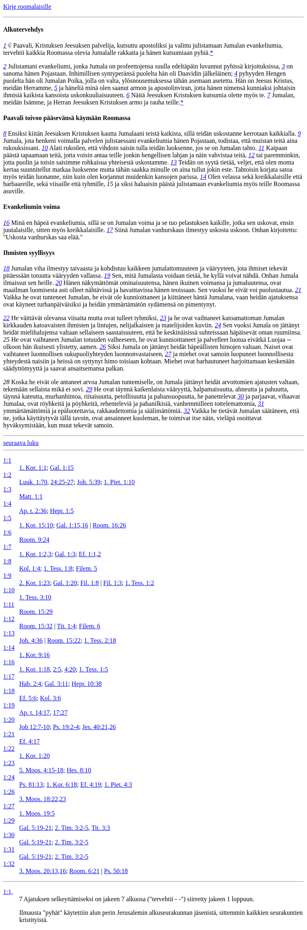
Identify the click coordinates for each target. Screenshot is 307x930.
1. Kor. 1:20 (34, 755)
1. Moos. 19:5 (37, 813)
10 (45, 147)
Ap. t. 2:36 (32, 510)
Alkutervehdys (23, 29)
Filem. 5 (86, 568)
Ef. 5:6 (28, 698)
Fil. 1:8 (89, 582)
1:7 (7, 546)
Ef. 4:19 (90, 784)
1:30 (8, 835)
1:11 (8, 604)
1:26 (8, 791)
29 (89, 389)
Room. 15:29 (36, 611)
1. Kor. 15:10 (36, 525)
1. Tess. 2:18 (100, 640)
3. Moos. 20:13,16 (42, 871)
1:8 (7, 561)
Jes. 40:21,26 (99, 727)
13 (173, 162)
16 (6, 222)
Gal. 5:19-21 (35, 827)
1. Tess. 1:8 (58, 568)
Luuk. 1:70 (33, 482)
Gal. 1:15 (62, 467)
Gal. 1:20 (65, 582)
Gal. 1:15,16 (72, 525)
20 (59, 282)
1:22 (8, 748)
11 (262, 147)
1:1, (8, 891)
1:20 (8, 719)
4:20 (70, 669)
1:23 (8, 763)
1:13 (8, 633)
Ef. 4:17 (29, 741)
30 (240, 396)
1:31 (8, 849)
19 (107, 275)
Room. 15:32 (36, 626)
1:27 (8, 806)
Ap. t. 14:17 (34, 712)
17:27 (60, 712)
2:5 (57, 669)
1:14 (8, 647)
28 (6, 382)
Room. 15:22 (64, 640)
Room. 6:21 (84, 871)
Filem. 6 (89, 626)
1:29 (8, 820)
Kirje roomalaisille (27, 6)
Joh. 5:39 (88, 482)
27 (168, 354)
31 (261, 403)
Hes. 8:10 (79, 770)
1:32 (8, 863)
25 (6, 339)
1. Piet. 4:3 (118, 784)
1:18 (8, 690)
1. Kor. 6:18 (61, 784)
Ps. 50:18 (116, 871)
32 (186, 410)
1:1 (7, 460)
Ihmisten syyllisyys (28, 252)
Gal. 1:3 (65, 554)
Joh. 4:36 (31, 640)
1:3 (7, 489)
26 (103, 346)
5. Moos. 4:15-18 (41, 770)
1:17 (8, 676)
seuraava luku (20, 442)
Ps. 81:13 (31, 784)
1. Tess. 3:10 (35, 597)
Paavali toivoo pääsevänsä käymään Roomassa (66, 117)
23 (163, 318)
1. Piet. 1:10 (119, 482)
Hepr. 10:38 (87, 683)
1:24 (8, 777)
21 (298, 290)
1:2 (7, 474)
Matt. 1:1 (31, 496)
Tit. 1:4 (66, 626)
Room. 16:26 (109, 525)
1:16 (8, 662)
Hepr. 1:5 (62, 510)
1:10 (8, 590)
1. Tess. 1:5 (93, 669)
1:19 (8, 705)
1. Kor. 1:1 (32, 467)
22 (6, 318)
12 (251, 155)
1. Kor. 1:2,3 (35, 554)
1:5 (7, 518)
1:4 (7, 503)
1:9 (7, 575)
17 (110, 229)
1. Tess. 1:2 (139, 582)
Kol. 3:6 (50, 698)
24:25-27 (62, 482)
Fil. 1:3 (112, 582)
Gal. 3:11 (56, 683)
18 (6, 268)
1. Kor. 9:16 (34, 654)
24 (218, 325)
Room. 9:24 (34, 539)
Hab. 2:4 (30, 683)
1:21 (8, 734)
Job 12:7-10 (34, 727)
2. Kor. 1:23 (34, 582)
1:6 (7, 532)
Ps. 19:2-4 (66, 727)
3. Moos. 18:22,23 (42, 799)
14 (203, 176)
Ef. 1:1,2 (90, 554)
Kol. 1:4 (29, 568)
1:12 (8, 618)
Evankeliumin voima (31, 206)
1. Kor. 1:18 (34, 669)
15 (110, 183)
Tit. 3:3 (101, 827)
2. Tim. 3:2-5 (71, 827)
